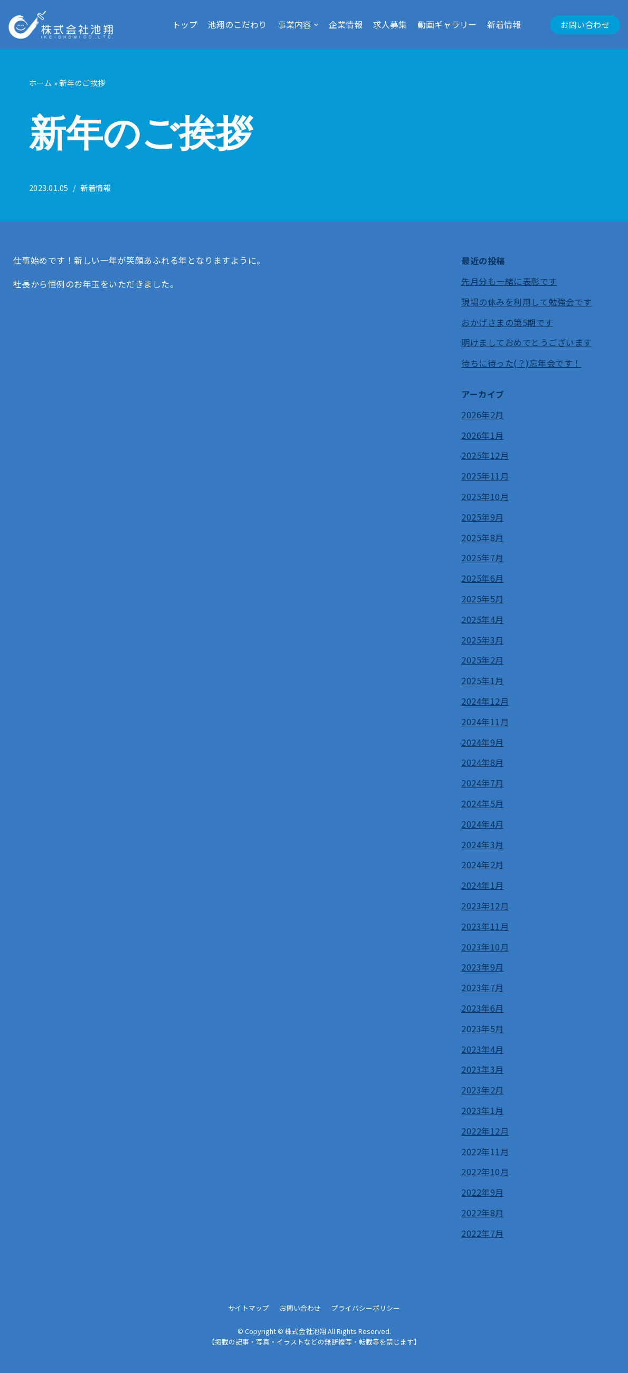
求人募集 (390, 24)
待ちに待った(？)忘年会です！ (521, 363)
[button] (530, 24)
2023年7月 (482, 987)
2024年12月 (485, 701)
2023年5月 (482, 1028)
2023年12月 (485, 905)
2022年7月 (482, 1233)
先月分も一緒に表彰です (509, 281)
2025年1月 (482, 681)
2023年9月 (482, 967)
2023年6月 (482, 1008)
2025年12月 (485, 455)
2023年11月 (485, 926)
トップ (184, 24)
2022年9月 (482, 1192)
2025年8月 (482, 537)
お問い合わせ (585, 24)
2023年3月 (482, 1069)
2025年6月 (482, 578)
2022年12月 (485, 1131)
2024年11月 (485, 721)
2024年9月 (482, 742)
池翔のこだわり (237, 24)
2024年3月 (482, 844)
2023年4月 (482, 1049)
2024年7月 (482, 783)
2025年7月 (482, 558)
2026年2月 (482, 414)
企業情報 (346, 24)
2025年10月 (485, 496)
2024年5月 (482, 803)
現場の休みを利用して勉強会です (526, 301)
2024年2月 (482, 865)
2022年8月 (482, 1212)
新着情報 (504, 24)
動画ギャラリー (447, 24)
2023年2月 (482, 1089)
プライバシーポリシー (365, 1308)
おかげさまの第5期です (507, 322)
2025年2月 (482, 660)
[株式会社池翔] (60, 24)
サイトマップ (248, 1308)
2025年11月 (485, 476)
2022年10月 (485, 1172)
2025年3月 (482, 639)
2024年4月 (482, 824)
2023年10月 (485, 946)
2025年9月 (482, 517)
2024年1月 (482, 885)
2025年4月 (482, 619)
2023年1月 (482, 1110)
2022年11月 (485, 1151)
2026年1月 (482, 435)
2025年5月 (482, 598)
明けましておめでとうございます (526, 343)
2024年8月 (482, 762)
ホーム (40, 83)
